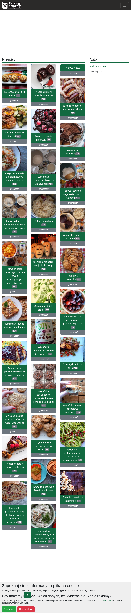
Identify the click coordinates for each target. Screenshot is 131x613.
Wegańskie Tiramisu (73, 151)
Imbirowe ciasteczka (73, 276)
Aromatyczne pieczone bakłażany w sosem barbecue (14, 372)
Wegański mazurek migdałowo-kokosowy (73, 406)
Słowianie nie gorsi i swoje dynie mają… (43, 265)
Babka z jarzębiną (44, 223)
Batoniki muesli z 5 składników (60, 497)
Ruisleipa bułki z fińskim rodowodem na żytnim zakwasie (14, 225)
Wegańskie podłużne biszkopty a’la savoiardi (44, 180)
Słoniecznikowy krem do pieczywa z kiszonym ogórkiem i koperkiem (56, 536)
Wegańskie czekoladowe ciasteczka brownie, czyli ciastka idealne (43, 398)
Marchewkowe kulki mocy (14, 94)
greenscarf (14, 100)
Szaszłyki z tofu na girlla (72, 364)
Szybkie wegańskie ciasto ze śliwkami (73, 109)
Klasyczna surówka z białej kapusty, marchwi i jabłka (14, 178)
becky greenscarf (98, 66)
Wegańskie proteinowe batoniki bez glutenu (43, 350)
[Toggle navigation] (124, 5)
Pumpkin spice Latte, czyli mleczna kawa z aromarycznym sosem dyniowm (14, 278)
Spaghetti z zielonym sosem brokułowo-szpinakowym (60, 453)
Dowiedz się (105, 600)
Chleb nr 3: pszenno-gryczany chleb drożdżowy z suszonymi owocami (14, 515)
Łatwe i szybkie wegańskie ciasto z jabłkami (73, 194)
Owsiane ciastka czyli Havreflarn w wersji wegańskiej (14, 421)
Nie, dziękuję (26, 609)
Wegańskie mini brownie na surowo (44, 95)
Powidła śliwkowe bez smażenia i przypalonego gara (72, 320)
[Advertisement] (65, 33)
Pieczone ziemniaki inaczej (15, 134)
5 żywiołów (73, 68)
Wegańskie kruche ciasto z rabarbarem (14, 327)
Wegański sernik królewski (43, 137)
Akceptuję (9, 609)
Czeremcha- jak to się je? (43, 308)
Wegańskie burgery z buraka (73, 236)
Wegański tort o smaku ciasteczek (14, 467)
